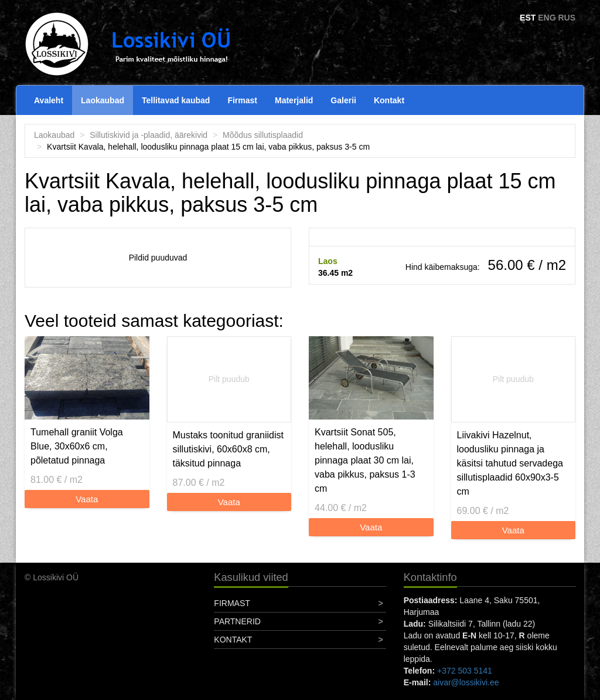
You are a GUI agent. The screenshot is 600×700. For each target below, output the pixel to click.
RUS (566, 17)
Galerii (343, 100)
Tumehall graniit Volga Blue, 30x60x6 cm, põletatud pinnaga (76, 446)
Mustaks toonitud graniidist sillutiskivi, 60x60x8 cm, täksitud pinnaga (228, 449)
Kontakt (389, 100)
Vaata (87, 499)
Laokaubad (102, 100)
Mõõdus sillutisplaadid (263, 135)
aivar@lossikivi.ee (466, 682)
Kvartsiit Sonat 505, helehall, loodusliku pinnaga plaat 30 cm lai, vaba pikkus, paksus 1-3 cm (365, 460)
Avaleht (48, 100)
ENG (546, 17)
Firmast (242, 100)
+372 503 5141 (464, 670)
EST (528, 17)
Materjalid (294, 100)
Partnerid (237, 621)
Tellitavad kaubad (176, 100)
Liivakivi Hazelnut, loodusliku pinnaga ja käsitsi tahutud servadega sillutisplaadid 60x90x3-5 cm (510, 463)
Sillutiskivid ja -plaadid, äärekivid (148, 135)
